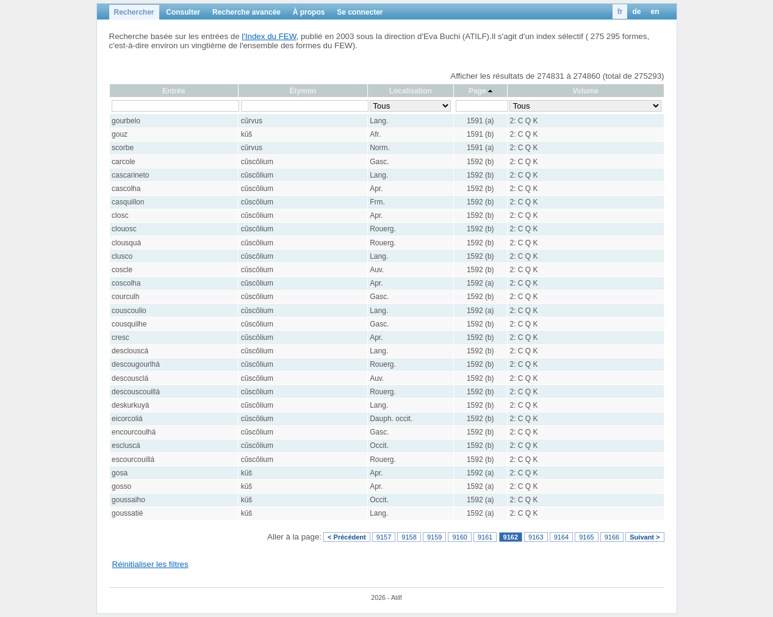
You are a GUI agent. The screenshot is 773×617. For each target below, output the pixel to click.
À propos (309, 12)
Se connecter (360, 12)
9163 (535, 537)
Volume (585, 91)
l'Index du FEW (269, 36)
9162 (510, 537)
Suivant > (645, 537)
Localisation (410, 91)
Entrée (173, 91)
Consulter (183, 12)
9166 (612, 537)
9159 (434, 537)
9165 (586, 537)
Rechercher (134, 12)
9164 (561, 537)
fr (620, 11)
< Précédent (347, 537)
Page (477, 91)
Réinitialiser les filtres (150, 564)
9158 (408, 537)
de (636, 11)
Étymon (302, 91)
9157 (383, 537)
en (654, 11)
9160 (459, 537)
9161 (485, 537)
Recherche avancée (246, 12)
